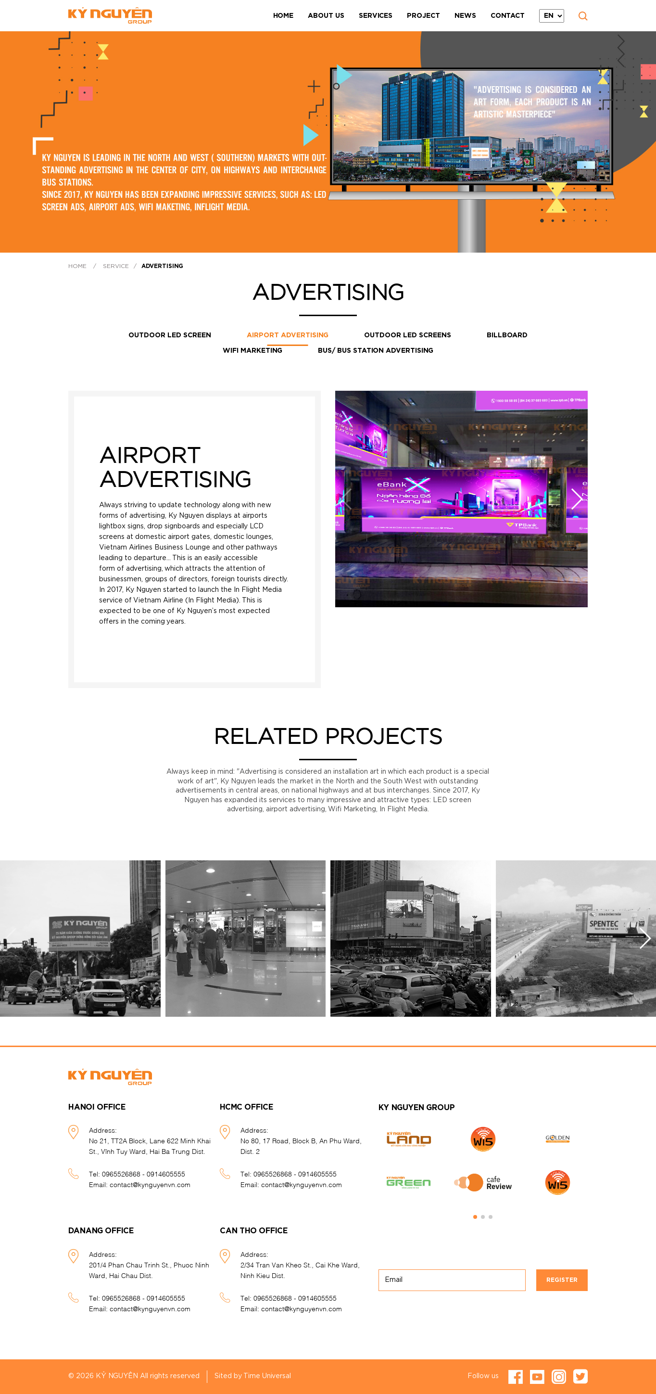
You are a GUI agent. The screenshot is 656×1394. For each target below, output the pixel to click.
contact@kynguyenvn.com (150, 1184)
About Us (326, 16)
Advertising (162, 266)
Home (283, 16)
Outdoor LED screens (407, 335)
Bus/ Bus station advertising (375, 350)
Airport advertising (287, 335)
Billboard (507, 335)
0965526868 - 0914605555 (143, 1173)
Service (116, 266)
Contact (508, 16)
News (465, 16)
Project (423, 16)
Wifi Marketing (252, 350)
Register (562, 1280)
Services (375, 16)
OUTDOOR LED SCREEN (169, 335)
